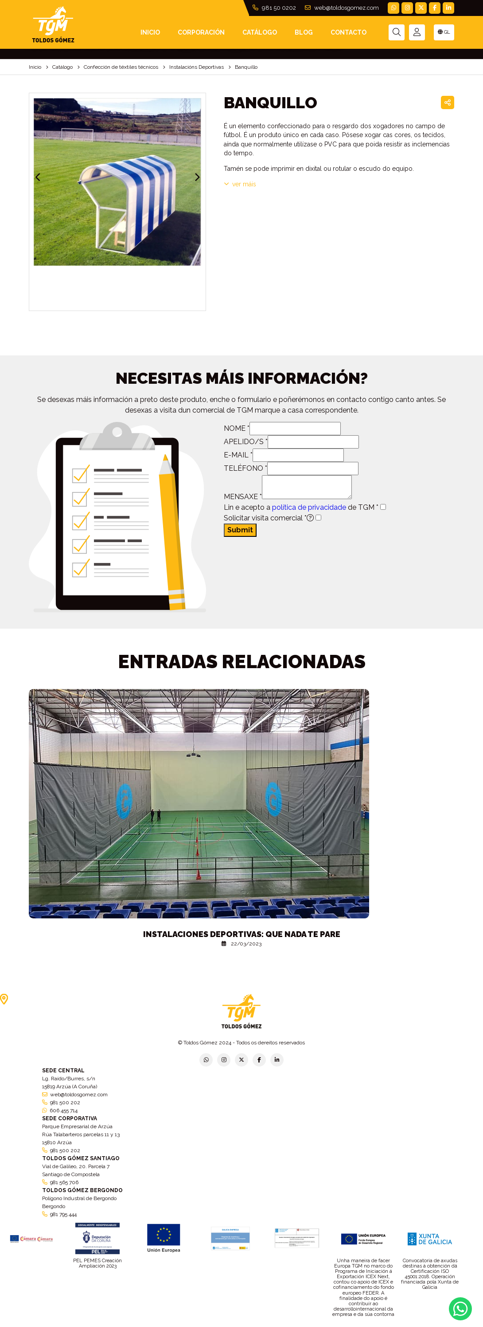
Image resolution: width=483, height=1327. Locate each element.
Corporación (201, 32)
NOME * (236, 428)
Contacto (348, 32)
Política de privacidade (148, 1324)
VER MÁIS (240, 184)
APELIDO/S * (246, 441)
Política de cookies (340, 1324)
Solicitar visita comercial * (269, 518)
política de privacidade (309, 507)
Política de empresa (205, 1324)
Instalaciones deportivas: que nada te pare (241, 934)
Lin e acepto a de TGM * (301, 507)
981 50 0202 (274, 7)
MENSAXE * (243, 496)
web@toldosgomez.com (342, 7)
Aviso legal (249, 1324)
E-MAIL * (238, 455)
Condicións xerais (290, 1324)
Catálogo (259, 32)
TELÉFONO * (245, 468)
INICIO (150, 32)
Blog (304, 32)
